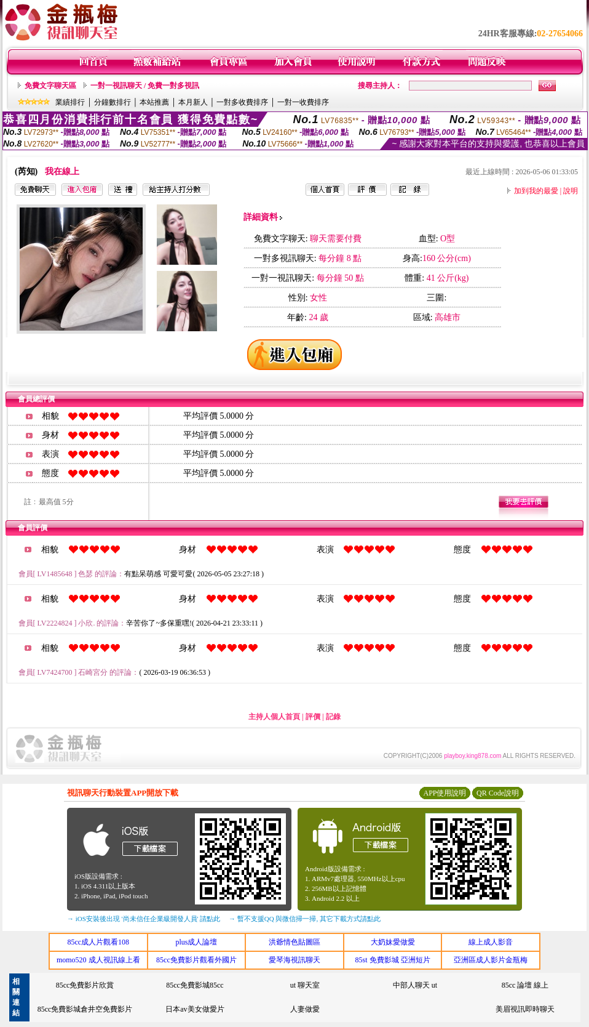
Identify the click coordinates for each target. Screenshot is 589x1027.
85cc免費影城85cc (194, 985)
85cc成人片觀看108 (98, 942)
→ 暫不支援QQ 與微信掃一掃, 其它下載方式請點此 (305, 918)
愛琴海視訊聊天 (294, 960)
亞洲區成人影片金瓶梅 (491, 960)
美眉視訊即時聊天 (525, 1009)
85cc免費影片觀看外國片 (196, 960)
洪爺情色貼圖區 (294, 942)
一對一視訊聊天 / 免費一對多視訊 (144, 85)
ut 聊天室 (305, 985)
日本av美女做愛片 (194, 1009)
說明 (570, 191)
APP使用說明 (444, 793)
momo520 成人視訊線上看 (98, 960)
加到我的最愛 (536, 191)
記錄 (333, 716)
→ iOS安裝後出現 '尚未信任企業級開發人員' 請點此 (143, 918)
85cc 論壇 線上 (525, 985)
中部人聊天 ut (415, 985)
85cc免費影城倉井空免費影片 (85, 1009)
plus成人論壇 (196, 942)
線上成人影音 (490, 942)
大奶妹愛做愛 (393, 942)
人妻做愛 (305, 1009)
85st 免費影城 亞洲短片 (392, 960)
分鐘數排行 (112, 102)
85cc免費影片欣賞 (85, 985)
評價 (313, 716)
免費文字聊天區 (50, 85)
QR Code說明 (497, 793)
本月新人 (193, 102)
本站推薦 (154, 102)
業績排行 (70, 102)
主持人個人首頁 (274, 716)
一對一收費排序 (303, 102)
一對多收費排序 (242, 102)
